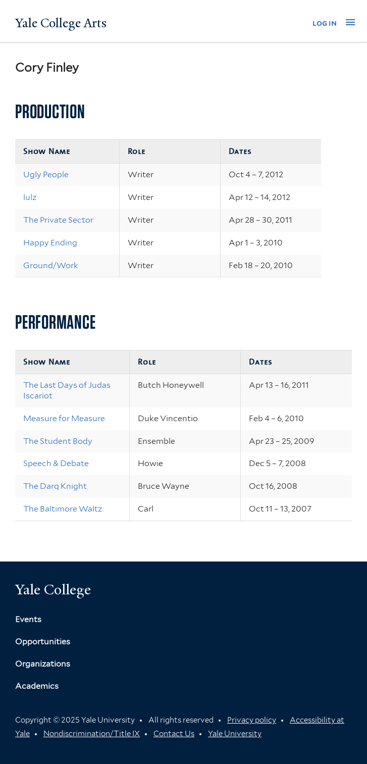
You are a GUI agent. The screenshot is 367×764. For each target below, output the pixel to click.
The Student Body (57, 441)
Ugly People (46, 174)
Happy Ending (50, 242)
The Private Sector (58, 220)
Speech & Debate (56, 463)
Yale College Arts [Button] (61, 23)
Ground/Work (50, 265)
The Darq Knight (55, 486)
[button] (350, 22)
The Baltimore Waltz (62, 509)
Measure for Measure (64, 418)
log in (324, 23)
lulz (29, 197)
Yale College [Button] (53, 589)
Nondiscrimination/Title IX (91, 733)
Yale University (234, 733)
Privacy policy (251, 720)
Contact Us (173, 733)
